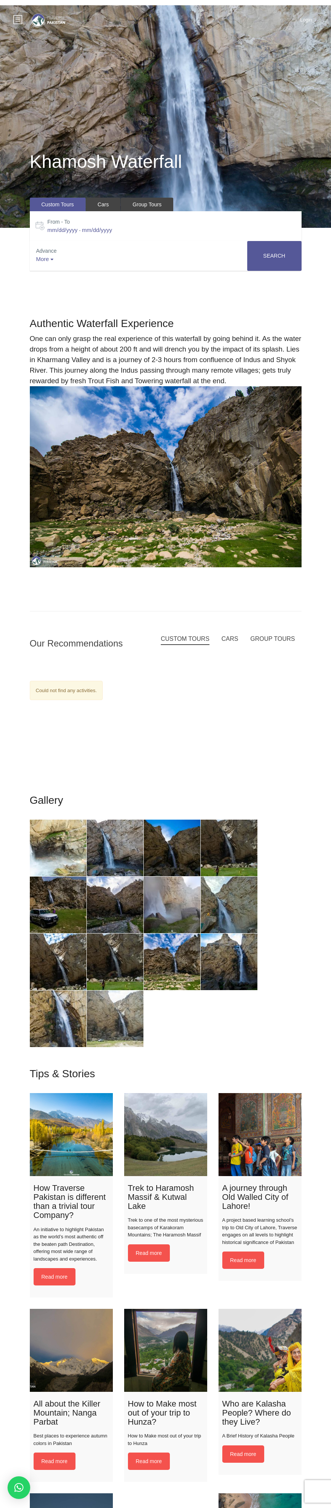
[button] (19, 1487)
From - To (59, 222)
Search (274, 256)
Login (306, 20)
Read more (55, 1277)
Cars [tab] (103, 204)
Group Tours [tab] (147, 204)
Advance (46, 251)
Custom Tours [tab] (58, 204)
